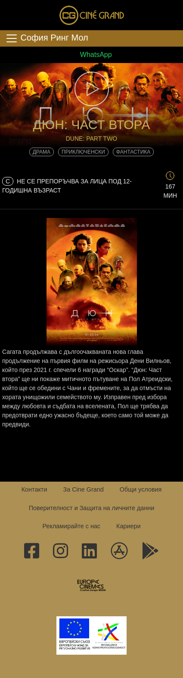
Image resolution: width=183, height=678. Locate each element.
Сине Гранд (91, 15)
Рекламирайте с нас (71, 526)
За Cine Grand (83, 489)
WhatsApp (91, 54)
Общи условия (141, 489)
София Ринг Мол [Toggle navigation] (46, 38)
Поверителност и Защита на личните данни (92, 508)
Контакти (34, 489)
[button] (91, 89)
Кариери (128, 526)
